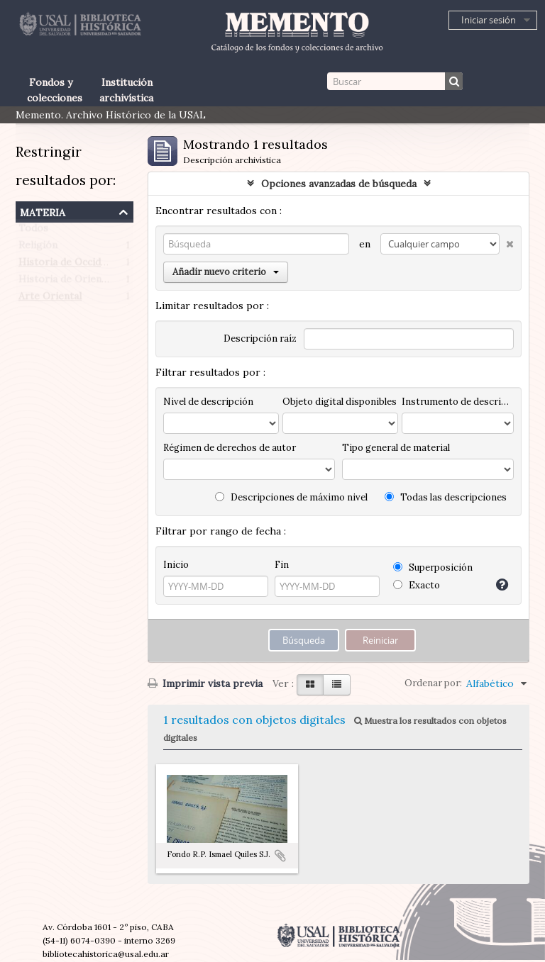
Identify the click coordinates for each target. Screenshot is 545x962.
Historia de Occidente (70, 265)
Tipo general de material (396, 448)
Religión (37, 248)
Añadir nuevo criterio (225, 272)
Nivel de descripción (208, 402)
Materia (42, 211)
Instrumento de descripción (458, 402)
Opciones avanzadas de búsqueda (339, 183)
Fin (282, 565)
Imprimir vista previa (205, 683)
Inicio (176, 565)
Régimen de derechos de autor (229, 448)
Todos (33, 231)
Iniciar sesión (488, 19)
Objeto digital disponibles (339, 402)
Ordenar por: (433, 683)
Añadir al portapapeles (280, 856)
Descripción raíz (260, 338)
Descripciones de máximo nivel (291, 497)
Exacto (416, 585)
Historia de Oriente (64, 282)
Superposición (433, 567)
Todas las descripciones (446, 497)
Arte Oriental (50, 299)
